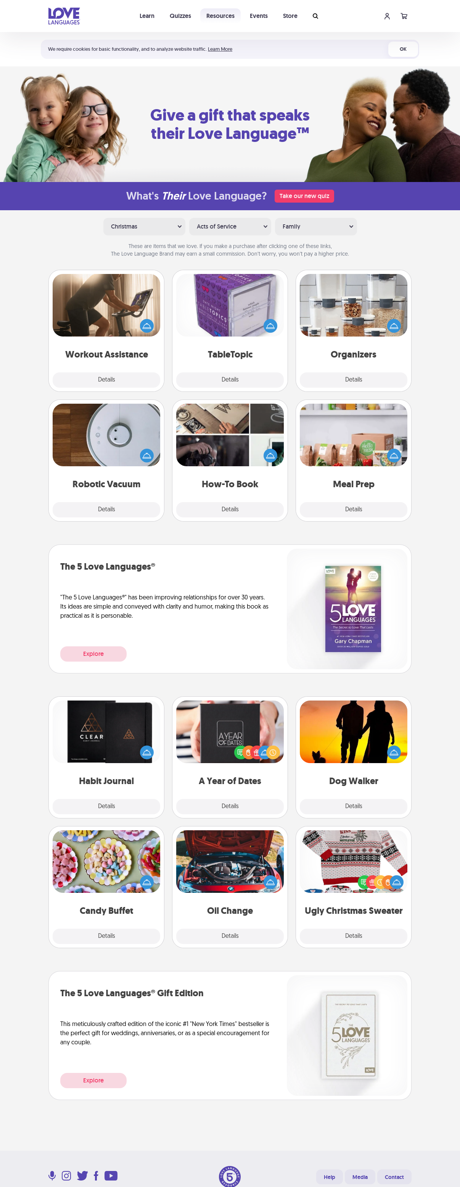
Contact (394, 1177)
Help (329, 1177)
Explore (93, 654)
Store (290, 16)
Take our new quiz (304, 196)
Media (360, 1177)
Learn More (220, 49)
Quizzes (180, 16)
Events (259, 16)
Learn (147, 16)
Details (106, 380)
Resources (220, 16)
